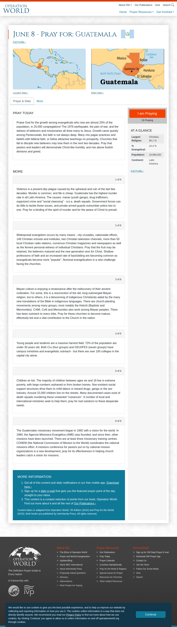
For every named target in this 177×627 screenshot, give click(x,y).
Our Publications (143, 5)
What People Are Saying (71, 585)
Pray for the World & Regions (113, 569)
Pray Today (105, 556)
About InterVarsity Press (71, 569)
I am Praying (147, 113)
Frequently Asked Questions (73, 573)
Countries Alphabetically (111, 565)
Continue (150, 614)
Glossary (64, 577)
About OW (124, 5)
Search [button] (168, 4)
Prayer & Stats (22, 101)
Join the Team (142, 565)
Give (157, 5)
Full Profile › (19, 42)
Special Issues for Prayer (111, 573)
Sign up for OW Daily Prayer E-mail (152, 552)
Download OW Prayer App (148, 556)
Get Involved (164, 12)
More (40, 101)
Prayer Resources (140, 12)
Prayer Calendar (107, 560)
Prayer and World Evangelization (75, 556)
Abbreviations (66, 581)
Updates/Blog (66, 560)
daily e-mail (48, 491)
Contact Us (141, 560)
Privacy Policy (73, 614)
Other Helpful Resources (111, 581)
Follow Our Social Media (147, 569)
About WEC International (71, 565)
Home (123, 12)
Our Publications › (85, 503)
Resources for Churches (111, 577)
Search (139, 577)
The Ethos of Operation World (73, 552)
